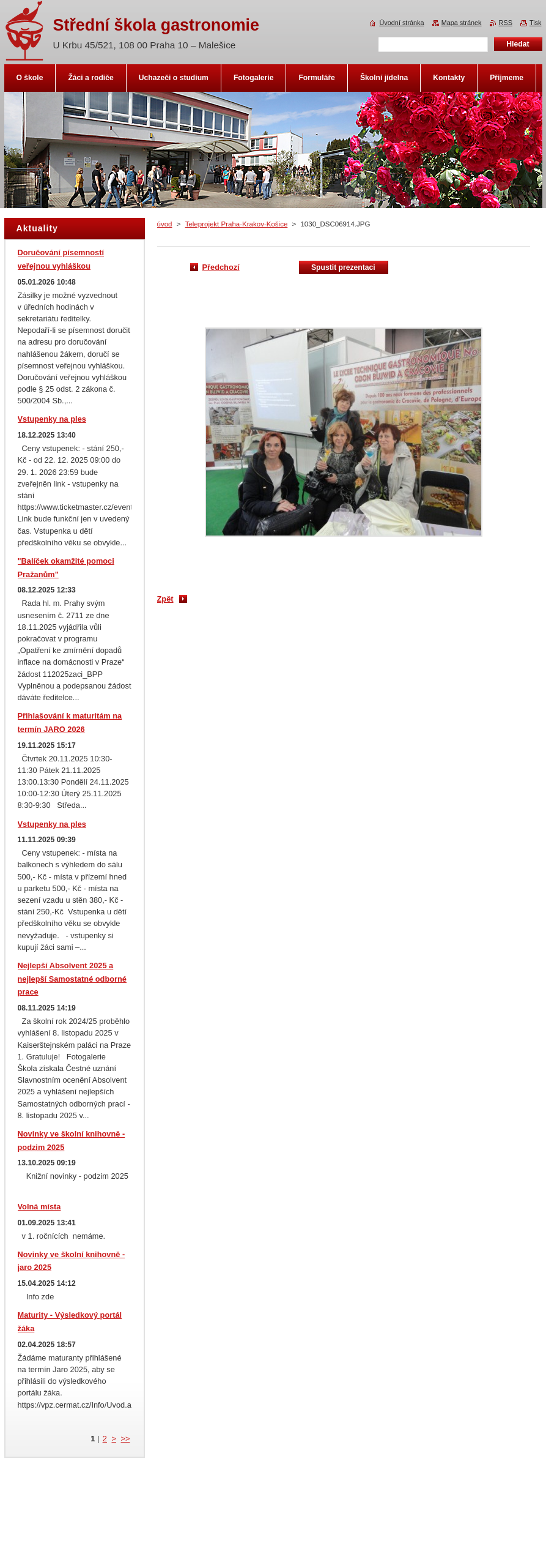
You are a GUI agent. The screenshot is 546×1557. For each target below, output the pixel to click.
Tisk (535, 22)
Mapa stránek (461, 22)
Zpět (165, 598)
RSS (505, 22)
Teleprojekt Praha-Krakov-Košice (236, 224)
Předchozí (221, 267)
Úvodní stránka (401, 22)
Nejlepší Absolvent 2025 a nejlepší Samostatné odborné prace (72, 979)
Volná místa (39, 1206)
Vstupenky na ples (52, 419)
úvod (164, 224)
